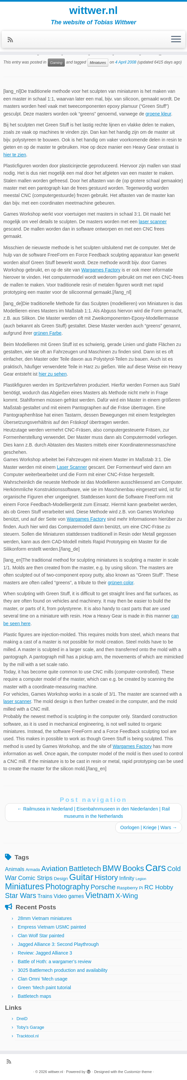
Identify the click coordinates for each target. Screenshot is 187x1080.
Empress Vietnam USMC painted (52, 927)
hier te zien (14, 154)
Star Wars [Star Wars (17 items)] (20, 896)
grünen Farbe (47, 333)
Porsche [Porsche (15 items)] (103, 887)
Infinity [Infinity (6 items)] (126, 878)
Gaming (56, 63)
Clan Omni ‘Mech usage (42, 979)
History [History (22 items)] (106, 877)
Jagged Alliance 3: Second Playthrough (58, 944)
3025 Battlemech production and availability (63, 970)
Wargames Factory (101, 269)
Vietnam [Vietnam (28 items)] (100, 895)
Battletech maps (34, 996)
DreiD (22, 1018)
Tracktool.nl (28, 1035)
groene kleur (158, 113)
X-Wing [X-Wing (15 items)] (127, 895)
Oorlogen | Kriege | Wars (148, 827)
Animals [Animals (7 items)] (14, 869)
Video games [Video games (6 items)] (68, 896)
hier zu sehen (53, 374)
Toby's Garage (30, 1027)
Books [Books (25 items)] (133, 868)
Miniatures (98, 63)
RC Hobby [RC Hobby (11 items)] (158, 887)
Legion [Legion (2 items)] (141, 879)
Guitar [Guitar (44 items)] (81, 877)
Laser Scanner (72, 467)
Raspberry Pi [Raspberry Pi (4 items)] (130, 887)
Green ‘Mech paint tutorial (44, 987)
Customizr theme (138, 1072)
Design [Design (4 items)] (61, 878)
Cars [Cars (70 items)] (155, 867)
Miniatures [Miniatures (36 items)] (24, 886)
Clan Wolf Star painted (41, 935)
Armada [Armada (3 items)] (33, 869)
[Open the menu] (176, 40)
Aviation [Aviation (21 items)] (54, 868)
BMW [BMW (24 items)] (111, 868)
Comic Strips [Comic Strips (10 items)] (35, 877)
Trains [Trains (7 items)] (45, 896)
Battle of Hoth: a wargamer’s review (54, 961)
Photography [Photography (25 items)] (67, 886)
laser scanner (153, 221)
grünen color (120, 582)
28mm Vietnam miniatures (45, 918)
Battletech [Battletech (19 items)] (85, 868)
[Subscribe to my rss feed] (12, 40)
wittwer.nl (93, 10)
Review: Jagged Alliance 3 (45, 953)
